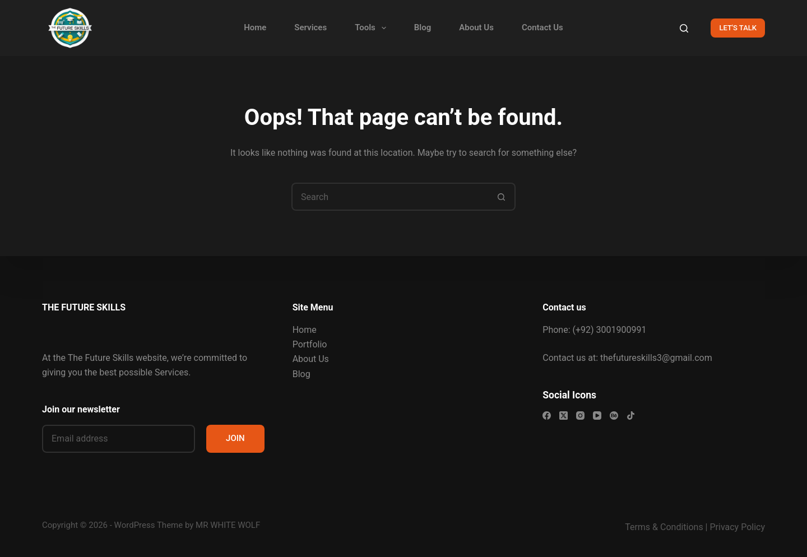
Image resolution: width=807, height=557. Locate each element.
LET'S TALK (738, 28)
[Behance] (614, 415)
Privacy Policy (738, 527)
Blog (422, 27)
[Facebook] (546, 415)
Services (310, 27)
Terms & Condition (661, 527)
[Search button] (502, 197)
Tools (373, 28)
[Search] (684, 28)
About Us (476, 27)
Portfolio (310, 344)
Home (255, 27)
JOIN (235, 438)
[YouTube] (597, 415)
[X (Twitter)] (563, 415)
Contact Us (542, 27)
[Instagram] (580, 415)
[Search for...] (389, 197)
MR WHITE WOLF (228, 525)
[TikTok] (631, 415)
